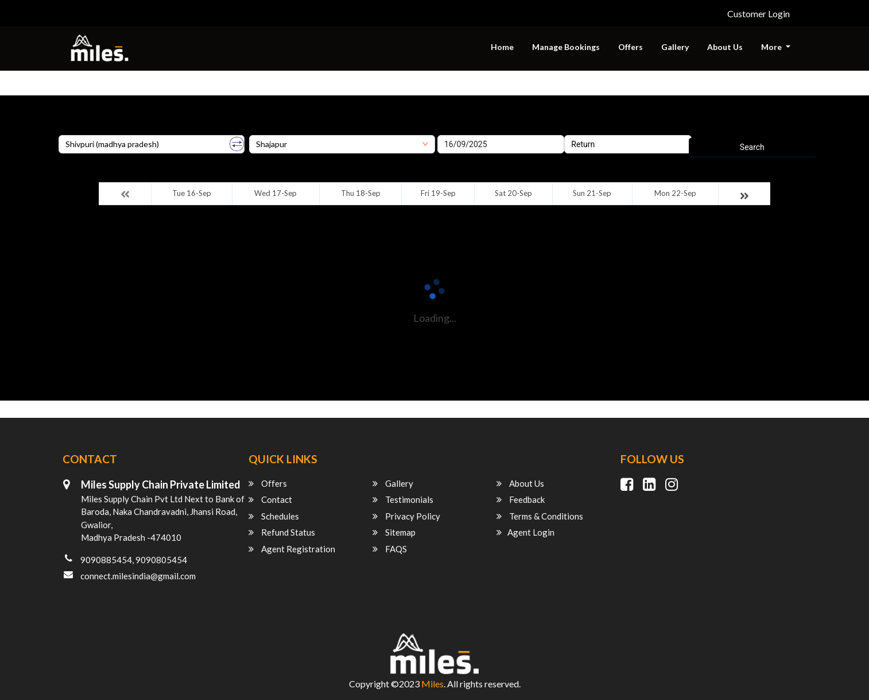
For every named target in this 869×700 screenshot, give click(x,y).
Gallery (675, 47)
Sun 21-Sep (592, 193)
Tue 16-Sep (191, 193)
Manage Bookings (566, 47)
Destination (269, 131)
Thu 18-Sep (361, 193)
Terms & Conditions (539, 516)
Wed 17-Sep (275, 193)
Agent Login (525, 532)
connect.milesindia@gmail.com (138, 576)
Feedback (520, 499)
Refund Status (282, 532)
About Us (725, 47)
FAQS (390, 549)
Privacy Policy (406, 516)
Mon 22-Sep (675, 193)
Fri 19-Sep (438, 193)
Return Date (585, 131)
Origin (69, 131)
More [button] (772, 47)
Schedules (274, 516)
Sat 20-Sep (513, 193)
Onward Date (460, 131)
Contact (270, 499)
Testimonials (403, 499)
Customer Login (758, 13)
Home (502, 47)
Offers (630, 47)
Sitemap (394, 532)
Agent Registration (292, 549)
